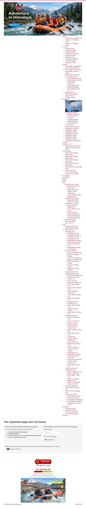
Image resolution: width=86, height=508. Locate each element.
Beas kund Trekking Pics (74, 258)
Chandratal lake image (74, 247)
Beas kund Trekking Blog (75, 259)
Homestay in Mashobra (71, 412)
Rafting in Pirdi (69, 96)
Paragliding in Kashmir (71, 133)
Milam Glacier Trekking (74, 354)
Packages (70, 118)
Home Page (49, 439)
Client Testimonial (72, 116)
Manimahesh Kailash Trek (75, 275)
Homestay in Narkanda (71, 413)
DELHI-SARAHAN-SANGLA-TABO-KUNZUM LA (73, 191)
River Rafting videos (73, 85)
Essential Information (73, 114)
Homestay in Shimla (70, 410)
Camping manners (70, 52)
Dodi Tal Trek (71, 279)
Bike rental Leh (69, 223)
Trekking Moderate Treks (72, 273)
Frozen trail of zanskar (71, 385)
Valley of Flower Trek (73, 277)
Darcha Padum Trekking (74, 359)
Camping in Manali (70, 55)
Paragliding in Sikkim (71, 130)
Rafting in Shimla (70, 92)
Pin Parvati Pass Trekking (75, 401)
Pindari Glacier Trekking (72, 228)
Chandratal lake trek (73, 233)
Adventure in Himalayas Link (73, 38)
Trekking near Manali (71, 394)
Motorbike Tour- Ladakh (71, 203)
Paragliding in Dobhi (70, 135)
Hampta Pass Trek (73, 301)
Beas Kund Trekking (70, 251)
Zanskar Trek (71, 336)
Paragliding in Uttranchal (72, 128)
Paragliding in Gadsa (71, 139)
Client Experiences (73, 123)
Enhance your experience (72, 126)
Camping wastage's (70, 50)
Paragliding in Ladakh (71, 132)
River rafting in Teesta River (73, 66)
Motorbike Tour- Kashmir (72, 198)
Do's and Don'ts (69, 125)
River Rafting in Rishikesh (72, 75)
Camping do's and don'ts (72, 54)
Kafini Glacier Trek (70, 230)
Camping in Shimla (70, 62)
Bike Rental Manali (70, 221)
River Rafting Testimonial (75, 80)
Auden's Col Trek (72, 322)
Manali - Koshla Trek (73, 373)
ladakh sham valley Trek (74, 282)
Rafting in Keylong (70, 97)
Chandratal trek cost (73, 238)
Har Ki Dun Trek (72, 280)
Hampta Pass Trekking (74, 396)
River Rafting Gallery (73, 87)
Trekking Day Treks (70, 370)
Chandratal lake (72, 249)
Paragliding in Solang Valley (73, 140)
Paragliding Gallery (73, 119)
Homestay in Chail (70, 408)
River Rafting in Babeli (71, 94)
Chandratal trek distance (74, 240)
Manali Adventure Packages (73, 146)
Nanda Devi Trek (72, 352)
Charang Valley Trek (73, 347)
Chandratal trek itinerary (74, 235)
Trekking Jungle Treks (71, 368)
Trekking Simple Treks (71, 226)
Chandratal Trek (69, 231)
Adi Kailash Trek (72, 303)
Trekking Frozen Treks (71, 272)
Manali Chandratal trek (74, 242)
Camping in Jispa (70, 57)
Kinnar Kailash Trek (73, 342)
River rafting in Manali (71, 76)
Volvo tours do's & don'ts (72, 174)
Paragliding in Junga (71, 137)
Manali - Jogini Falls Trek (75, 371)
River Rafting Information (75, 78)
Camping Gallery (70, 48)
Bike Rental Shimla (70, 219)
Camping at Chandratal (71, 59)
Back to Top (79, 504)
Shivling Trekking (72, 324)
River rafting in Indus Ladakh (73, 69)
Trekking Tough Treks (71, 315)
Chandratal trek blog (73, 237)
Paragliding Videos (73, 121)
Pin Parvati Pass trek (73, 321)
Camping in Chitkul (70, 61)
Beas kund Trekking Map (74, 252)
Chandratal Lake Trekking (75, 399)
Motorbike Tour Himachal (72, 184)
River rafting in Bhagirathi (72, 68)
